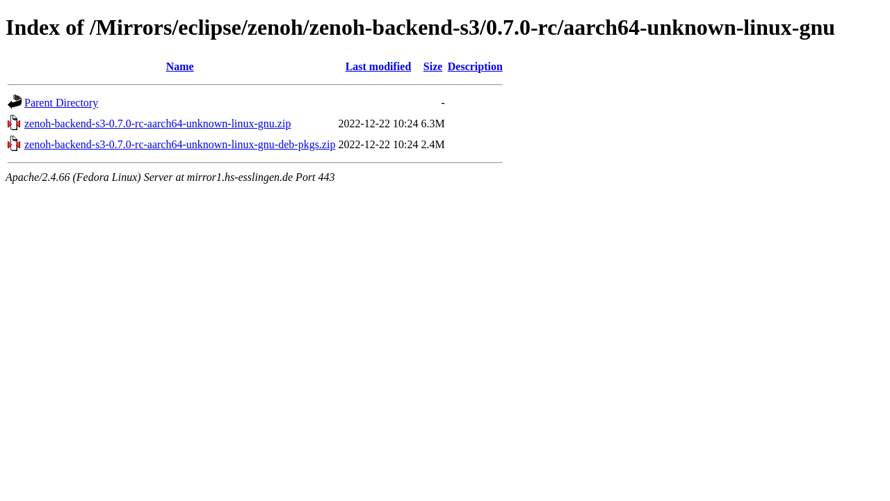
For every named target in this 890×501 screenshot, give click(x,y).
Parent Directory (61, 103)
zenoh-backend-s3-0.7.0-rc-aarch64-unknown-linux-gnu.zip (157, 123)
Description (475, 66)
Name (180, 66)
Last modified (379, 66)
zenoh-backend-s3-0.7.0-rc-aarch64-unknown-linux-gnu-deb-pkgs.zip (179, 144)
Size (433, 66)
